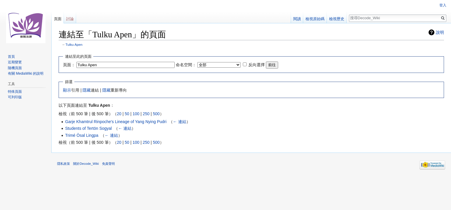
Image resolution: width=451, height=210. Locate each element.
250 (146, 113)
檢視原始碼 (315, 19)
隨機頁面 (15, 68)
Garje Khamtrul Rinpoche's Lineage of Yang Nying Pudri (115, 121)
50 (127, 113)
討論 (70, 19)
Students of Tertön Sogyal (88, 128)
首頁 (11, 57)
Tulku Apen (74, 44)
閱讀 (297, 19)
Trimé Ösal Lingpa (81, 135)
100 (136, 113)
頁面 (58, 19)
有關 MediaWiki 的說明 (25, 73)
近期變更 (15, 62)
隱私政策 (63, 163)
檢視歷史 (336, 19)
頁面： (69, 64)
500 (156, 113)
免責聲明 (108, 163)
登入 (442, 5)
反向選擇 (256, 64)
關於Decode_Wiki (86, 163)
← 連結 (179, 121)
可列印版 (15, 97)
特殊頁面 (15, 92)
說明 (440, 32)
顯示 (67, 90)
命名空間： (186, 64)
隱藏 (87, 90)
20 (119, 113)
